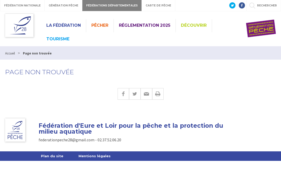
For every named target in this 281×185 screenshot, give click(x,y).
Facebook (123, 94)
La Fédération (63, 25)
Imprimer (158, 94)
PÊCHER (99, 25)
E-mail (146, 94)
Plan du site (52, 156)
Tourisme (57, 38)
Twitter (134, 94)
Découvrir (194, 25)
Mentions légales (94, 156)
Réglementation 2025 (144, 25)
